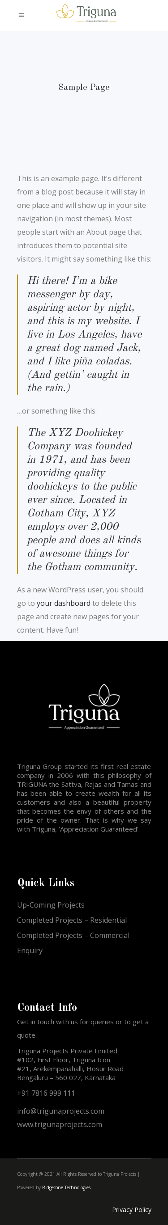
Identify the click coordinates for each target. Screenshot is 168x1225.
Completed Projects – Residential (72, 920)
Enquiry (30, 950)
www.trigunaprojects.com (59, 1124)
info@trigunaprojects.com (60, 1111)
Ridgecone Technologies (66, 1187)
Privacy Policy (131, 1209)
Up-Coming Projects (51, 905)
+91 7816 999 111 (46, 1093)
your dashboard (63, 603)
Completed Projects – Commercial (73, 935)
